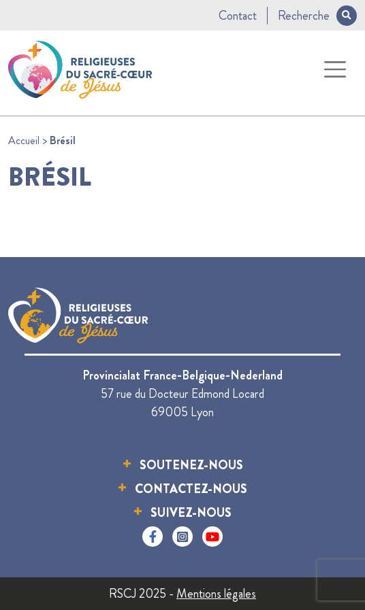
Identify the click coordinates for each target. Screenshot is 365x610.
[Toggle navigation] (335, 69)
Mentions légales (216, 594)
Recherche (317, 15)
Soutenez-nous (191, 465)
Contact (238, 15)
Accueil (23, 140)
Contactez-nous (191, 489)
